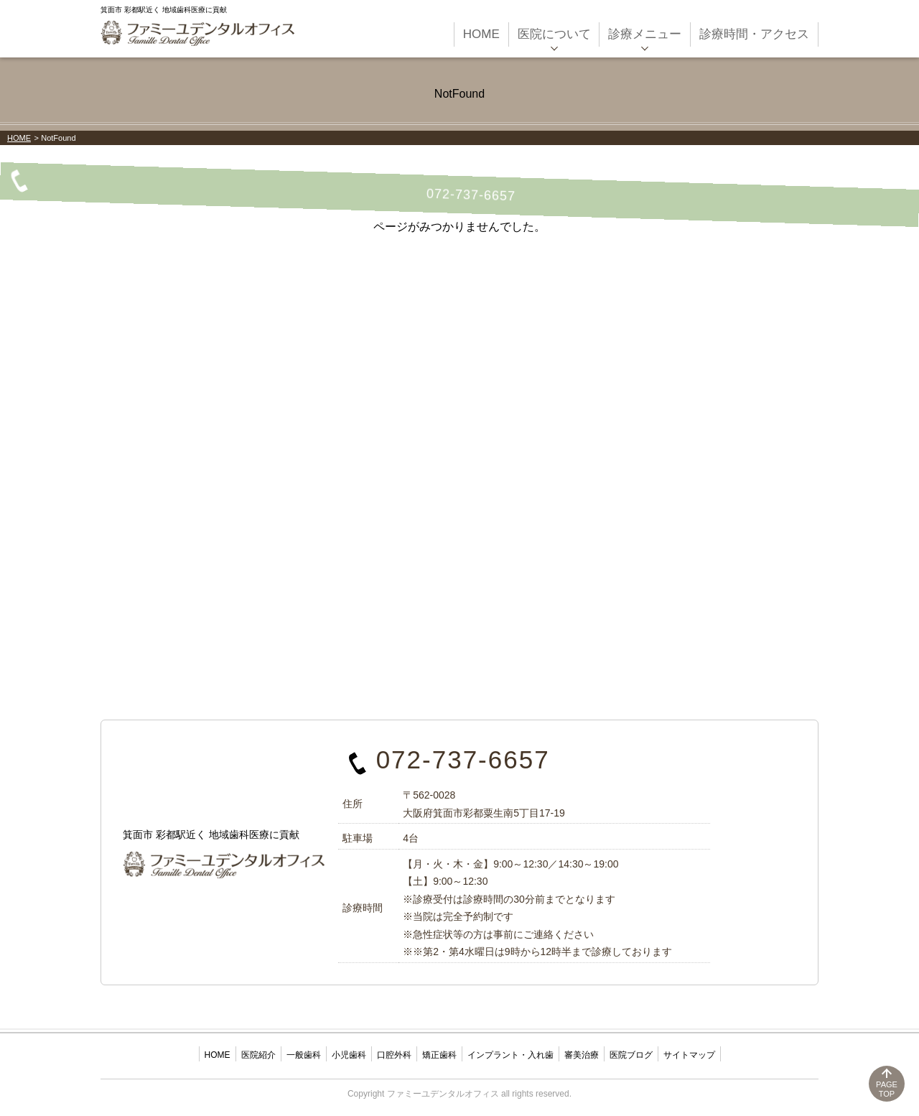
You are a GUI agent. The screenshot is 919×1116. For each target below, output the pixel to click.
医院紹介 (258, 1055)
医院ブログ (631, 1055)
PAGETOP (886, 1089)
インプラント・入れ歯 (510, 1055)
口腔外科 (394, 1055)
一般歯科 (303, 1055)
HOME (19, 138)
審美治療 (581, 1055)
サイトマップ (689, 1055)
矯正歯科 (439, 1055)
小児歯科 (349, 1055)
